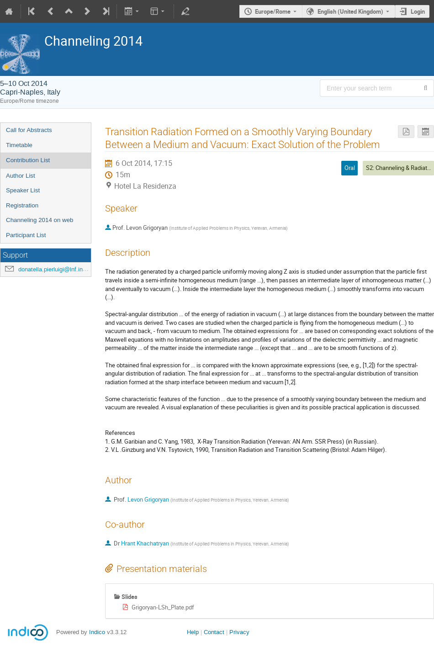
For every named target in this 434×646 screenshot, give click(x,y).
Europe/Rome (273, 11)
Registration (22, 205)
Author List (20, 175)
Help (193, 632)
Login (418, 11)
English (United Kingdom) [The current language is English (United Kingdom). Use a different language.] (350, 11)
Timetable (19, 145)
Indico (97, 632)
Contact (214, 632)
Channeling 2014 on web (39, 220)
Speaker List (23, 190)
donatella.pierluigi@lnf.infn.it (55, 269)
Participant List (26, 235)
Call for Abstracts (29, 130)
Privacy (239, 632)
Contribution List (28, 160)
